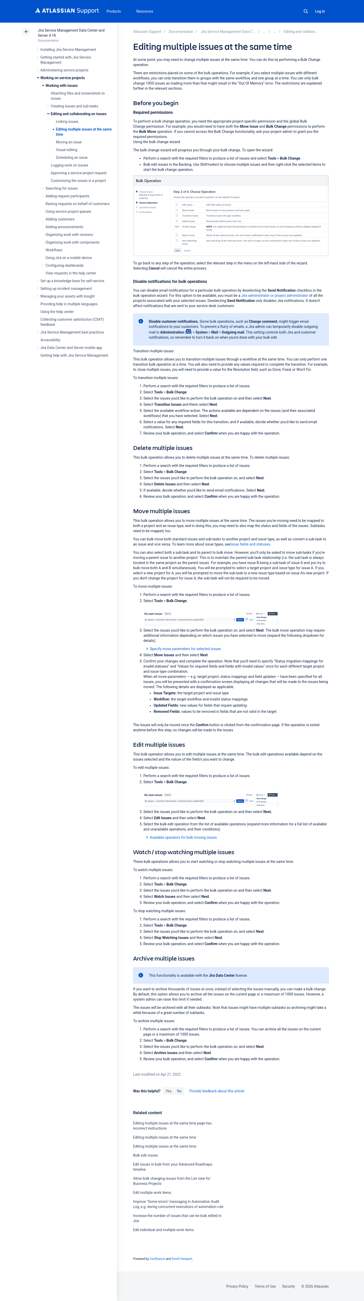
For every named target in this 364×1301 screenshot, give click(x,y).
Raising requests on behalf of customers (78, 204)
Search (306, 11)
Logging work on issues (69, 165)
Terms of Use (265, 1286)
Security (288, 1286)
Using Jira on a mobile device (69, 258)
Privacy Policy (237, 1286)
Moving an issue (69, 142)
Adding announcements (64, 227)
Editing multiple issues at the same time (164, 1137)
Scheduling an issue (72, 157)
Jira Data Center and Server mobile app (71, 348)
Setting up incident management (66, 289)
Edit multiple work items (152, 1193)
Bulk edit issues (145, 1155)
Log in (320, 11)
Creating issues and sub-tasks (74, 106)
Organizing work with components (73, 242)
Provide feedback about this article (216, 1091)
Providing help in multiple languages (69, 304)
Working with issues (62, 86)
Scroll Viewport (182, 1259)
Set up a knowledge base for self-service (72, 281)
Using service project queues (68, 211)
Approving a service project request (79, 173)
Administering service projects (64, 70)
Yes (168, 1091)
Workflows (54, 250)
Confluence (157, 1259)
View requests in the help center (71, 273)
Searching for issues (62, 188)
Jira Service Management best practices (72, 332)
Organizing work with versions (69, 235)
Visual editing (66, 150)
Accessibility (50, 340)
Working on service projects (62, 78)
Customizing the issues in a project (78, 181)
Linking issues (67, 121)
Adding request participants (67, 196)
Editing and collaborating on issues (79, 114)
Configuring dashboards (65, 265)
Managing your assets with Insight (67, 296)
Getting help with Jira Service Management (74, 355)
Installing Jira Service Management (68, 50)
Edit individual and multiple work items (163, 1230)
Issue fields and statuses (250, 544)
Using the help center (57, 312)
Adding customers (60, 219)
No (179, 1091)
